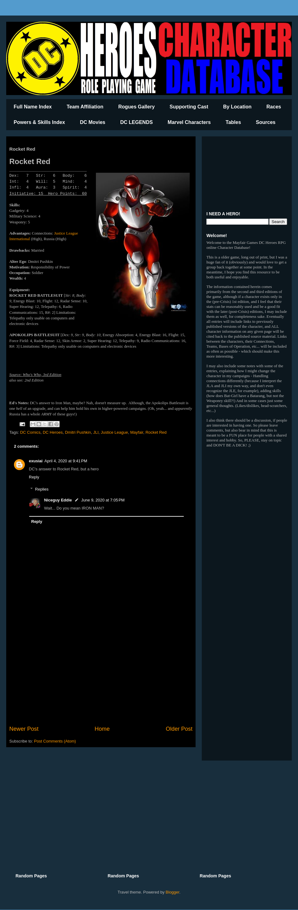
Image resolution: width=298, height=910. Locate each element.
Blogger (172, 892)
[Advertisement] (100, 673)
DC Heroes (53, 432)
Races (273, 106)
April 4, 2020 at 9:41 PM (65, 461)
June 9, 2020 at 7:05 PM (103, 500)
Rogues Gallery (136, 106)
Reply (34, 477)
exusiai (36, 461)
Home (102, 729)
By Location (237, 106)
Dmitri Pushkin (78, 432)
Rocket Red (156, 432)
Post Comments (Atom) (55, 741)
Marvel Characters (189, 122)
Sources (265, 122)
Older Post (179, 729)
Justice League (114, 432)
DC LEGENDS (136, 122)
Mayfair (136, 432)
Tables (233, 122)
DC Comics (30, 432)
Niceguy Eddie (58, 500)
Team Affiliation (85, 106)
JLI (95, 432)
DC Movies (92, 122)
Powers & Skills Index (39, 122)
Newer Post (23, 729)
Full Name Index (33, 106)
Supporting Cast (188, 106)
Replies (41, 489)
